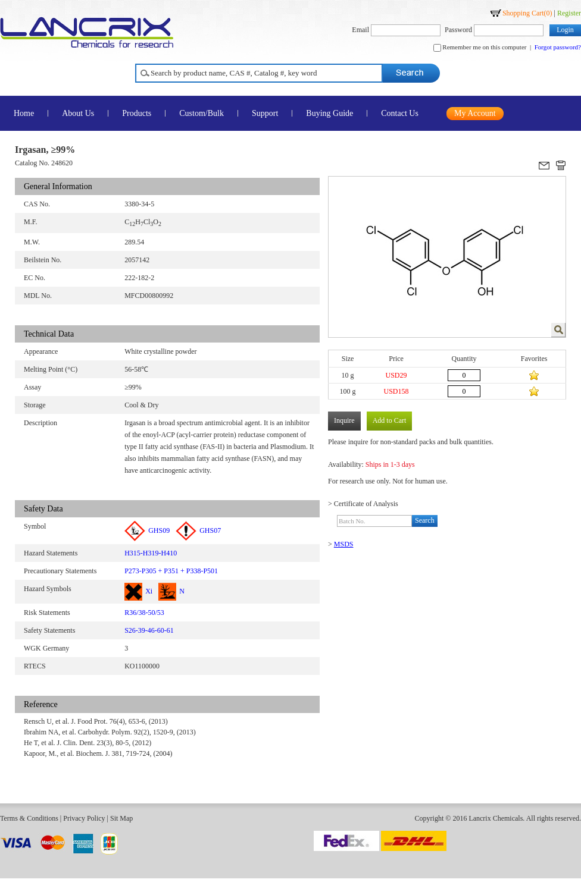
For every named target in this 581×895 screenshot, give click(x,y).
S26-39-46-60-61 (149, 630)
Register (569, 13)
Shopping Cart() (527, 13)
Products (136, 113)
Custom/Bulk (201, 113)
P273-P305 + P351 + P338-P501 (171, 571)
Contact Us (399, 113)
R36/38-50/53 (144, 612)
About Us (78, 113)
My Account (475, 113)
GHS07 (198, 530)
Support (265, 113)
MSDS (344, 544)
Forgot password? (558, 47)
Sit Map (121, 818)
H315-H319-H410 (150, 553)
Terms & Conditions (29, 818)
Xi (138, 591)
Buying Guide (329, 113)
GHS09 (147, 530)
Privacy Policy (84, 818)
